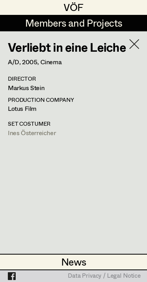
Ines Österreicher (32, 132)
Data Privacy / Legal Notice (104, 276)
